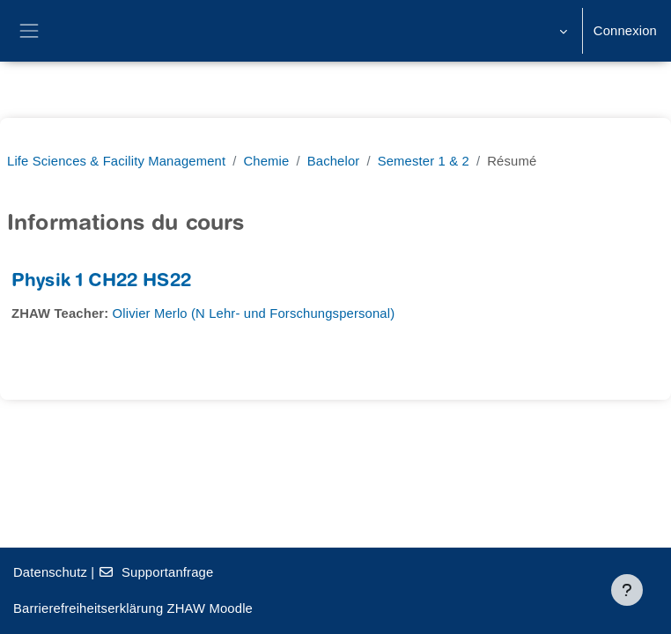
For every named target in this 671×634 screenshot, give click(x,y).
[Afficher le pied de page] (627, 590)
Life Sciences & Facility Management (116, 161)
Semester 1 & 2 (423, 161)
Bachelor (333, 161)
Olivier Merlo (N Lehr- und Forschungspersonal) (254, 313)
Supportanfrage (156, 572)
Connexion (625, 31)
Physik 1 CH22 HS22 (101, 282)
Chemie (267, 161)
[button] (561, 31)
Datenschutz (50, 572)
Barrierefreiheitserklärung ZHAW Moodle (133, 608)
